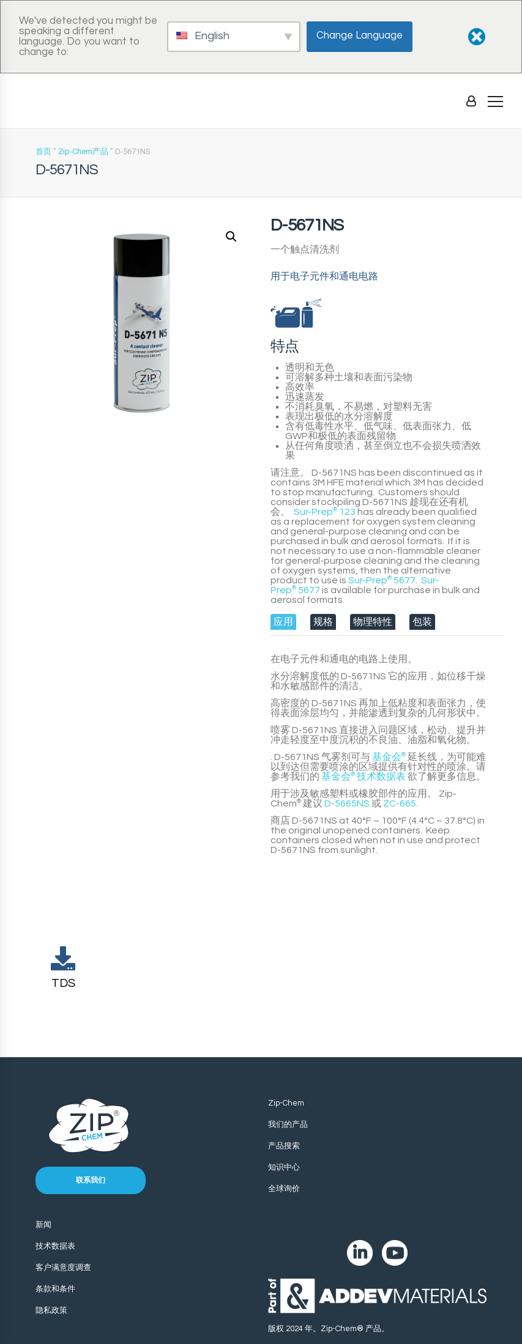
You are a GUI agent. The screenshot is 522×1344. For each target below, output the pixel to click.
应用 (283, 622)
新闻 (43, 1224)
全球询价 (284, 1188)
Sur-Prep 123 (325, 512)
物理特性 (372, 622)
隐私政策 (51, 1310)
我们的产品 (288, 1124)
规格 (323, 622)
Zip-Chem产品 (83, 151)
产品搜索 (284, 1146)
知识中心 (284, 1167)
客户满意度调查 (63, 1267)
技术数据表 (363, 776)
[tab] (283, 622)
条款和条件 (55, 1289)
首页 (43, 151)
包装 (422, 622)
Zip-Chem (286, 1103)
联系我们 (90, 1180)
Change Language (359, 35)
